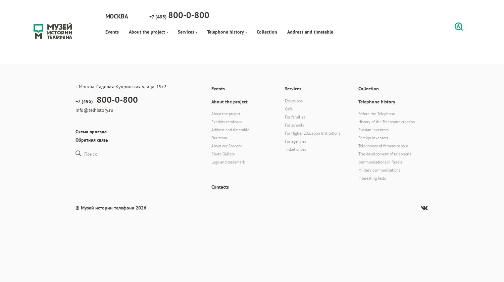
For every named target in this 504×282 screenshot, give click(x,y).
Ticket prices (295, 149)
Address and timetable (310, 32)
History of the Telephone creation (386, 121)
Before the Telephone (376, 113)
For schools (294, 125)
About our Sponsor (226, 145)
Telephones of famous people (383, 145)
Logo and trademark (228, 161)
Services (187, 32)
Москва (116, 16)
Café (289, 108)
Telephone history (227, 32)
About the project (148, 32)
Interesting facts (372, 178)
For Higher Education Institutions (312, 133)
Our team (219, 137)
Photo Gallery (223, 153)
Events (112, 32)
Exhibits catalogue (226, 121)
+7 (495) (179, 15)
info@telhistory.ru (94, 110)
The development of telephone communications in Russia (384, 157)
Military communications (379, 170)
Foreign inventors (373, 137)
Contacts (220, 187)
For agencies (295, 141)
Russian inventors (373, 129)
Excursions (294, 100)
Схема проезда (91, 132)
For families (295, 117)
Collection (267, 32)
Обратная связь (91, 140)
